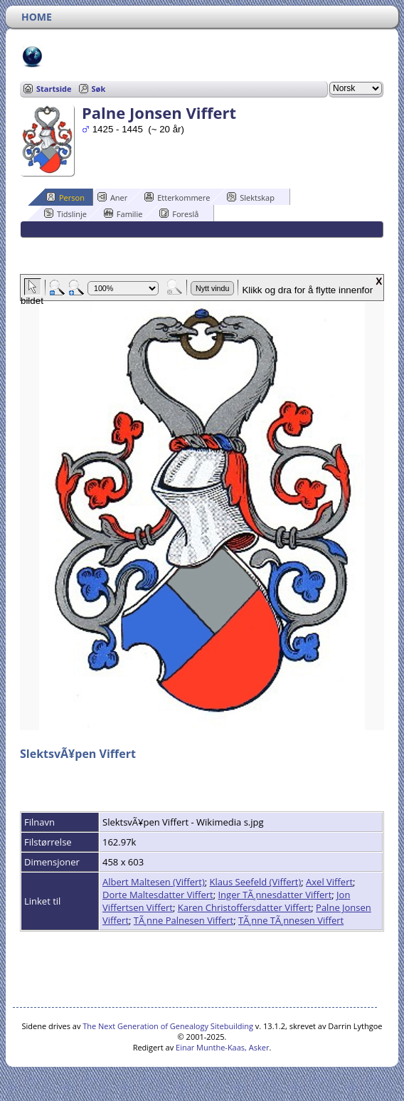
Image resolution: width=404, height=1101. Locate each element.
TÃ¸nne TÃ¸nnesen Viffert (291, 920)
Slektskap (251, 197)
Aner (112, 197)
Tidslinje (65, 213)
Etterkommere (177, 197)
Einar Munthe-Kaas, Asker (222, 1047)
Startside (54, 88)
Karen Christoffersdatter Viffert (245, 907)
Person (65, 197)
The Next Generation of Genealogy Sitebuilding (168, 1026)
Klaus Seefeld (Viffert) (256, 881)
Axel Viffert (329, 881)
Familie (123, 213)
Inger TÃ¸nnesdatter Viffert (274, 894)
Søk (99, 88)
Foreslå (178, 213)
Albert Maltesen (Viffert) (153, 881)
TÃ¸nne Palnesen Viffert (183, 920)
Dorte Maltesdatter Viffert (157, 894)
